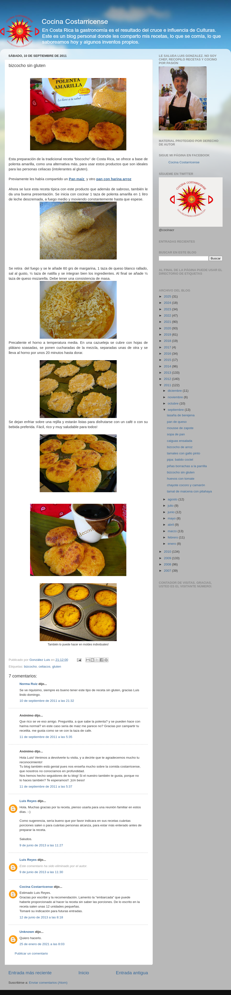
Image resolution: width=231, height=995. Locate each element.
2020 (168, 328)
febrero (173, 537)
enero (172, 543)
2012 (168, 379)
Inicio (83, 972)
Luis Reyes (28, 801)
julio (171, 505)
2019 (168, 334)
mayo (172, 518)
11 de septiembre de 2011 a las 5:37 (45, 786)
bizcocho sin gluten (181, 472)
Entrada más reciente (30, 972)
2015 (168, 360)
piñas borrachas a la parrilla (187, 466)
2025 (168, 296)
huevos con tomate (180, 478)
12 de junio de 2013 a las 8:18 (41, 917)
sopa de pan (176, 434)
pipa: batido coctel (180, 459)
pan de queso (177, 422)
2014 (168, 366)
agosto (173, 499)
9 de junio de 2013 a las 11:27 (41, 845)
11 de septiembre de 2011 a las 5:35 (45, 737)
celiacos (45, 666)
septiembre (176, 409)
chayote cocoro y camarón (186, 485)
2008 (168, 564)
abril (171, 524)
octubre (174, 403)
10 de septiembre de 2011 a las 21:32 (46, 701)
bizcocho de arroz (180, 447)
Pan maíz (76, 179)
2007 (168, 570)
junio (171, 512)
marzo (173, 531)
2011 (168, 385)
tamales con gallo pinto (183, 453)
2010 (168, 551)
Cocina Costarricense (36, 887)
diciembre (175, 390)
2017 (168, 347)
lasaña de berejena (181, 415)
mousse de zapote (180, 428)
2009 (168, 558)
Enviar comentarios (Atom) (48, 982)
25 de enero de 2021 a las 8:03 (41, 944)
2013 (168, 372)
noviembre (176, 397)
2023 (168, 309)
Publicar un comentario (31, 953)
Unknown (26, 932)
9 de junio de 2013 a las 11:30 (41, 872)
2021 (168, 322)
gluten (56, 666)
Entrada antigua (132, 972)
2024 (168, 303)
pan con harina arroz (113, 179)
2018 (168, 341)
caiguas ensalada (179, 441)
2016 (168, 353)
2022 (168, 315)
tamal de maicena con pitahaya (189, 491)
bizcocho (30, 666)
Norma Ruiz (28, 684)
